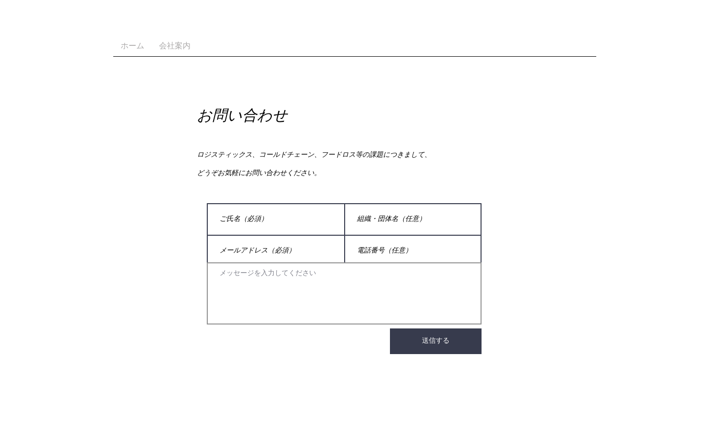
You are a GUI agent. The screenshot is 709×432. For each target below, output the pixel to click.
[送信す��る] (436, 341)
